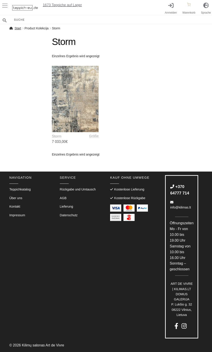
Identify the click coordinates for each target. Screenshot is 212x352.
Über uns (15, 198)
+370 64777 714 (179, 189)
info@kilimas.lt (180, 205)
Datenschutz (69, 215)
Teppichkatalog (20, 189)
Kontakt (14, 206)
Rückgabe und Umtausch (78, 189)
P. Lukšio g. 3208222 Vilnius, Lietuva (182, 299)
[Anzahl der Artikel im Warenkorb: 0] (188, 4)
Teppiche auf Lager (62, 5)
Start (17, 28)
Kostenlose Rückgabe (129, 198)
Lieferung (66, 206)
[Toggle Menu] (5, 6)
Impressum (17, 215)
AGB (63, 198)
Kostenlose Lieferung (129, 189)
